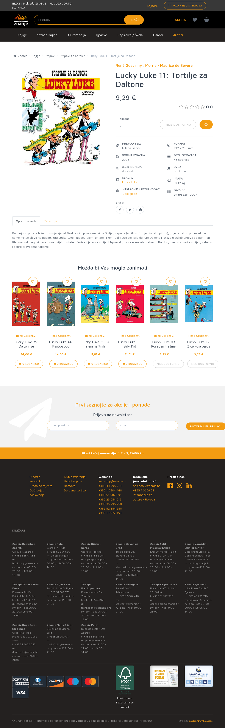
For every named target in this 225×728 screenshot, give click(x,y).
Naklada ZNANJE (34, 3)
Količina (124, 118)
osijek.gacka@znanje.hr (164, 603)
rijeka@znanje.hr (95, 559)
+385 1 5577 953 (110, 513)
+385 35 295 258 (110, 504)
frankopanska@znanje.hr (96, 607)
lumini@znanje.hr (199, 563)
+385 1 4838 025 (25, 644)
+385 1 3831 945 (94, 636)
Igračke (101, 35)
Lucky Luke (129, 182)
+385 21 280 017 (59, 636)
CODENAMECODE (201, 720)
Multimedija (77, 35)
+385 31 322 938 (163, 596)
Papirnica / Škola (130, 35)
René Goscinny (25, 335)
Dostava (69, 486)
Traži (134, 20)
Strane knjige (47, 35)
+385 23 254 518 (110, 499)
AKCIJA (180, 20)
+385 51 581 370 (59, 592)
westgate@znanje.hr (128, 603)
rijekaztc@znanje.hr (63, 596)
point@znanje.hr (95, 640)
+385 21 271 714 (162, 555)
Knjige (22, 35)
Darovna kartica (75, 490)
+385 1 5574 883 (94, 600)
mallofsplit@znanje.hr (60, 644)
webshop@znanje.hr (112, 481)
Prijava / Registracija (185, 5)
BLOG (16, 3)
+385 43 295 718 (110, 486)
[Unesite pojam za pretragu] (89, 20)
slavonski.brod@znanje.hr (131, 567)
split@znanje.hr (163, 559)
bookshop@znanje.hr (25, 563)
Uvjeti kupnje (73, 481)
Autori (178, 35)
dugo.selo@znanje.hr (25, 652)
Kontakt (35, 481)
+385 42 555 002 (197, 559)
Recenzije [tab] (50, 221)
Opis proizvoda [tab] (26, 221)
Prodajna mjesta (41, 486)
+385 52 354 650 (110, 508)
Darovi (158, 35)
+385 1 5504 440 (110, 490)
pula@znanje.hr (60, 555)
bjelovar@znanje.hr (200, 600)
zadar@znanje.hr (26, 603)
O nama (35, 477)
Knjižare (152, 6)
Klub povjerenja (75, 477)
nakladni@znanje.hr (146, 486)
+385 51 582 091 (110, 495)
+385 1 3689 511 (144, 490)
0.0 (196, 106)
